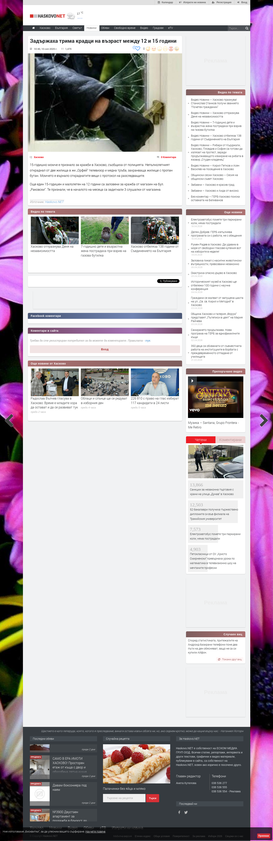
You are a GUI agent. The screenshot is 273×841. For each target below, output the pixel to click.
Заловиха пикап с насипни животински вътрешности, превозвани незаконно (216, 262)
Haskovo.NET (54, 202)
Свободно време (124, 28)
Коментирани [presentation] (230, 439)
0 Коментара (168, 157)
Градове (158, 28)
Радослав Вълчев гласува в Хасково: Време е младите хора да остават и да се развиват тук (104, 402)
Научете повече (95, 831)
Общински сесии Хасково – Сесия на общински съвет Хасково (214, 176)
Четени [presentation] (201, 439)
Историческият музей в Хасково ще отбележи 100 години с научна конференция (214, 285)
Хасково (39, 157)
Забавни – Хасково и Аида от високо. (215, 190)
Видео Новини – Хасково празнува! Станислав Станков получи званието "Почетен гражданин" (215, 103)
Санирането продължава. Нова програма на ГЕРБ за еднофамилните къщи (215, 333)
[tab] (201, 441)
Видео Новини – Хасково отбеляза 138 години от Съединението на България (216, 137)
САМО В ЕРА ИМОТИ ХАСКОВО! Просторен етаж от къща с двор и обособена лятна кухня (70, 780)
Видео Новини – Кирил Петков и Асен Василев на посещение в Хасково (215, 167)
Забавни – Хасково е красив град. (213, 185)
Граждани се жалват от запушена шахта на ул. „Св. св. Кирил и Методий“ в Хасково (217, 301)
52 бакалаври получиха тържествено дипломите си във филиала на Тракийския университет (214, 514)
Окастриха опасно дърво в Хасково (214, 273)
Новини (91, 28)
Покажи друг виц (230, 659)
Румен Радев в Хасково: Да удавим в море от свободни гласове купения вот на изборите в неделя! (216, 247)
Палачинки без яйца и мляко (124, 788)
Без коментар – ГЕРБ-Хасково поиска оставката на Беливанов (215, 198)
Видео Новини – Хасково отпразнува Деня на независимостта (215, 114)
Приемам (263, 835)
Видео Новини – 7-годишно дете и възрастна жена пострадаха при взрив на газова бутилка (216, 125)
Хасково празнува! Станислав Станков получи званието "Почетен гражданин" (53, 250)
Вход (105, 349)
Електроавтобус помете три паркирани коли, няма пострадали (216, 221)
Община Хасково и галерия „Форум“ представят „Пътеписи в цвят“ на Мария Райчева (217, 317)
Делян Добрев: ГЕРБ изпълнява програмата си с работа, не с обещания (216, 233)
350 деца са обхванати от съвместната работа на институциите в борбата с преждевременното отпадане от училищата (216, 351)
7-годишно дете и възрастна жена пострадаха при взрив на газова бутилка (153, 250)
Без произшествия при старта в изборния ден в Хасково (54, 400)
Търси (152, 798)
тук (147, 340)
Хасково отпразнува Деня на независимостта (102, 248)
